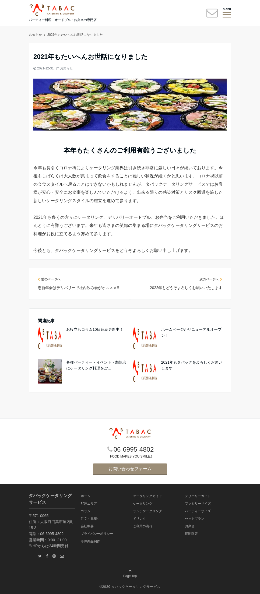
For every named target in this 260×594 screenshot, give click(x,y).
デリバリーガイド (198, 496)
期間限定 (191, 534)
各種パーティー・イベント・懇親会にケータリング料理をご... (96, 365)
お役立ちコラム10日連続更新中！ (94, 329)
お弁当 (190, 526)
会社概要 (87, 526)
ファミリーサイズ (198, 503)
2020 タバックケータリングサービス (131, 587)
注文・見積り (90, 519)
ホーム (36, 35)
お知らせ (66, 68)
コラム (85, 511)
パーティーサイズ (198, 511)
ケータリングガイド (147, 496)
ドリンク (139, 519)
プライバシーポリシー (97, 534)
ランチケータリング (147, 511)
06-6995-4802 (134, 449)
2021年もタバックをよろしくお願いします (191, 365)
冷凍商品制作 (90, 541)
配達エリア (89, 503)
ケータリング (142, 503)
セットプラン (194, 519)
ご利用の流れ (142, 526)
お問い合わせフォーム (130, 468)
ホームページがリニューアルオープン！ (191, 332)
